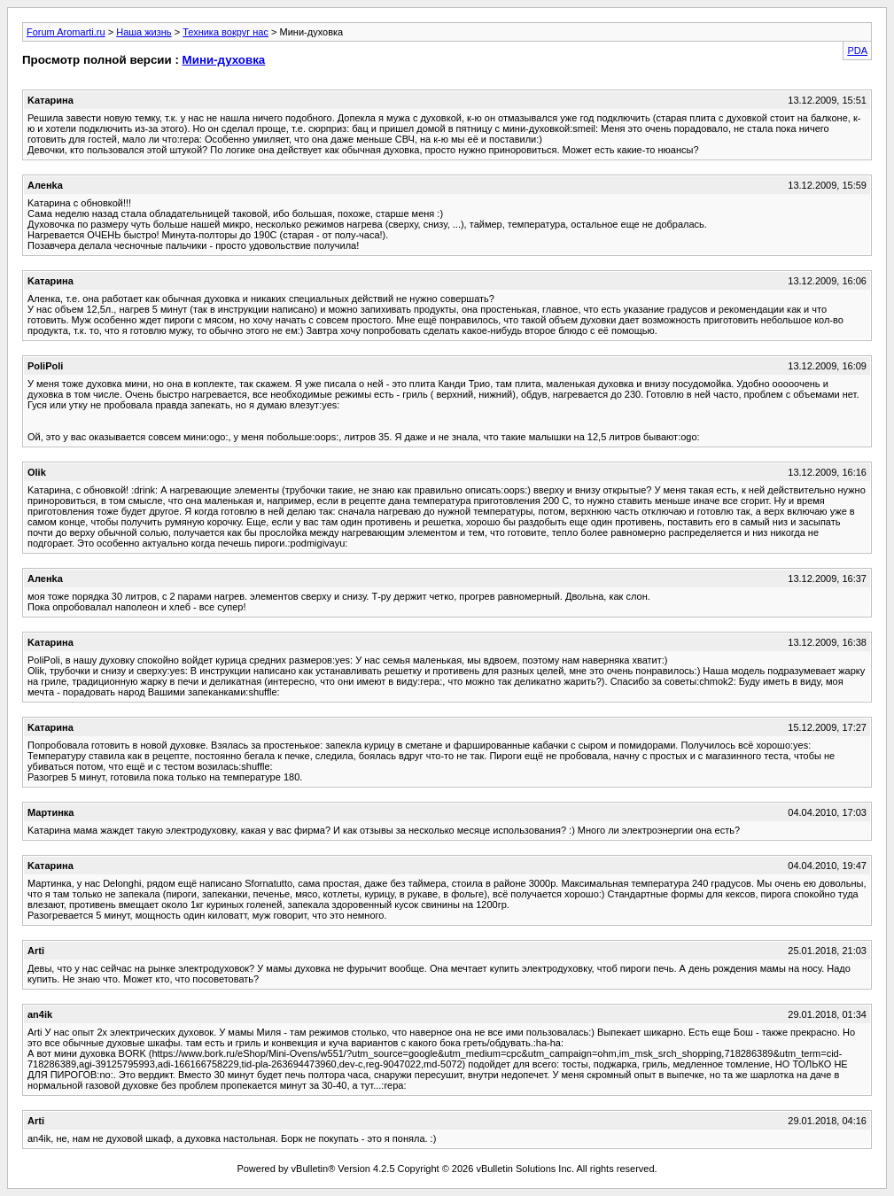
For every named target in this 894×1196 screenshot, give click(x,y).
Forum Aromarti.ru (66, 32)
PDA (857, 50)
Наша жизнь (143, 32)
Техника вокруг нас (225, 32)
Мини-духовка (224, 59)
